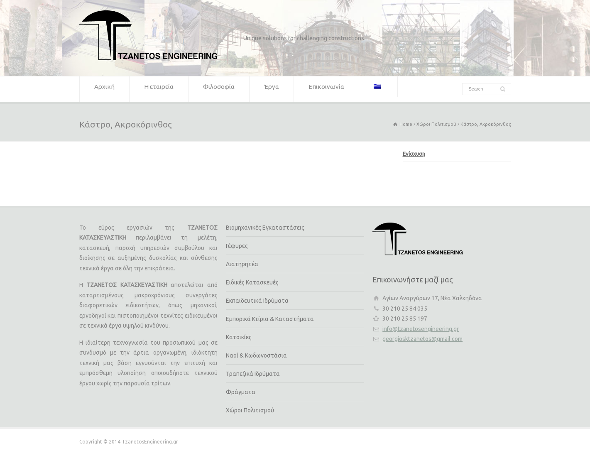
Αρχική (104, 89)
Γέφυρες (237, 246)
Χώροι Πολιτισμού (250, 410)
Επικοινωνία (326, 89)
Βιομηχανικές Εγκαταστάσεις (265, 227)
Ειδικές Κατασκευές (252, 282)
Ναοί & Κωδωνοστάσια (256, 355)
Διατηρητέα (242, 264)
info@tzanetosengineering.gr (420, 329)
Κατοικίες (239, 337)
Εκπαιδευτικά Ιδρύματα (257, 300)
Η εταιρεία (159, 89)
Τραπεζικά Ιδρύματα (253, 373)
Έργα (271, 89)
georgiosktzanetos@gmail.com (422, 339)
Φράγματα (240, 392)
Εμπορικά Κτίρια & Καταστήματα (270, 319)
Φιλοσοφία (219, 89)
